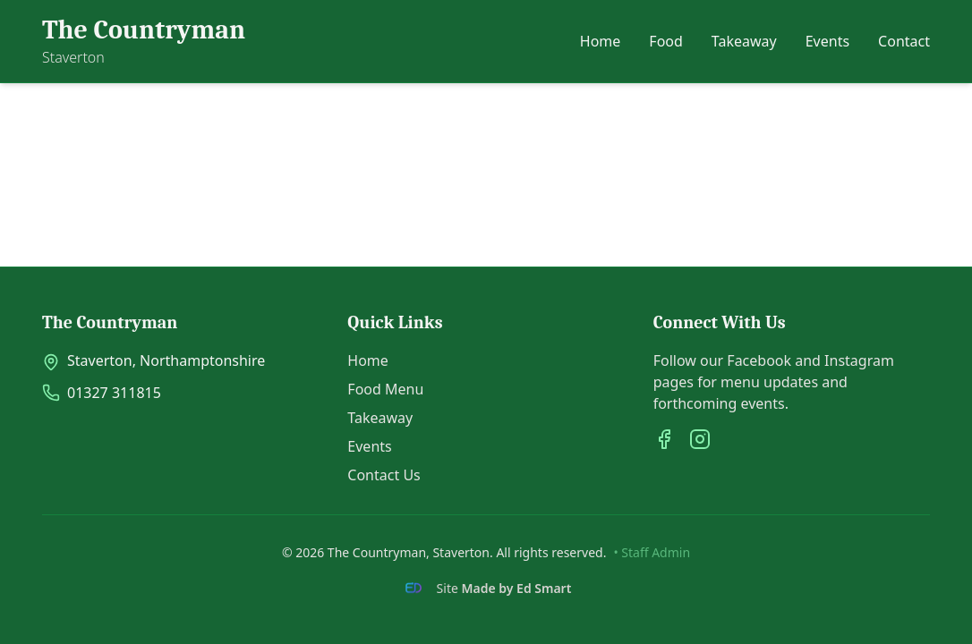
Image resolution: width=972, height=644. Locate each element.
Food (666, 41)
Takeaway (744, 41)
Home (600, 41)
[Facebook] (664, 439)
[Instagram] (700, 439)
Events (827, 41)
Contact (904, 41)
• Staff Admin (651, 552)
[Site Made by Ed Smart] (486, 588)
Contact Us (383, 475)
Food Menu (385, 389)
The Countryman (143, 30)
